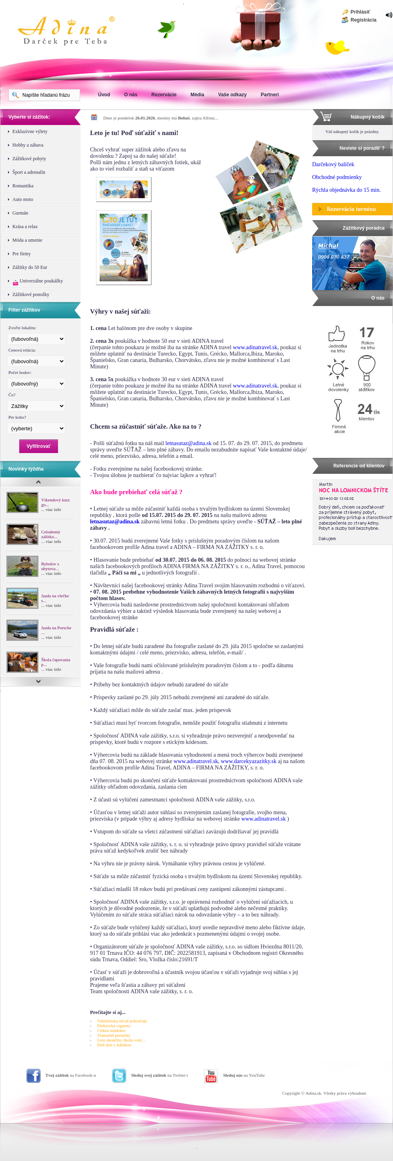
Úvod (104, 94)
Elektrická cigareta (113, 1025)
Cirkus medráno (111, 1030)
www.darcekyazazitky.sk (249, 761)
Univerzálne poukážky (37, 282)
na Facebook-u (71, 1075)
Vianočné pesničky (113, 1035)
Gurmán (20, 213)
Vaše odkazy (232, 94)
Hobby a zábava (27, 145)
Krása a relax (25, 226)
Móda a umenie (27, 240)
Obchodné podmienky (337, 177)
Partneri (270, 94)
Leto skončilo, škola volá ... (121, 1040)
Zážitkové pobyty (29, 158)
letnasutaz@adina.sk (188, 443)
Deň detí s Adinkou (114, 1044)
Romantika (23, 186)
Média (197, 94)
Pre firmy (21, 253)
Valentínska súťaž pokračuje (122, 1020)
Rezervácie (163, 94)
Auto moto (22, 199)
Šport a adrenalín (28, 172)
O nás (130, 94)
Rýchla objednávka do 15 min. (346, 190)
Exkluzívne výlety (30, 131)
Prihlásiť (360, 12)
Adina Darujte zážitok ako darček (72, 32)
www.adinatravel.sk (255, 347)
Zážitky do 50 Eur (29, 267)
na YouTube (244, 1075)
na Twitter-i (159, 1075)
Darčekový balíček (333, 164)
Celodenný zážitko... (50, 534)
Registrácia (364, 20)
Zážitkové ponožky (30, 294)
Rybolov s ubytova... (50, 566)
